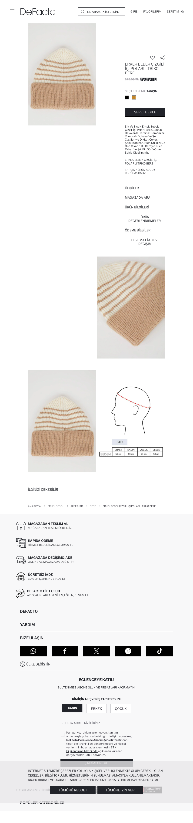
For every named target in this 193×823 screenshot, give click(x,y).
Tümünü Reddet (73, 790)
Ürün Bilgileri (137, 207)
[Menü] (12, 11)
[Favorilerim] (152, 12)
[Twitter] (96, 651)
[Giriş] (134, 12)
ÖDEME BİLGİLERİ (138, 230)
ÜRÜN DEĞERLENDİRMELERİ (145, 219)
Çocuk (121, 709)
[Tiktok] (159, 651)
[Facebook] (65, 651)
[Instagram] (128, 651)
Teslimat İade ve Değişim (145, 242)
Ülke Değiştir (38, 664)
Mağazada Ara (137, 197)
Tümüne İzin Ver (120, 790)
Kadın (72, 708)
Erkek (96, 709)
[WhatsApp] (33, 651)
